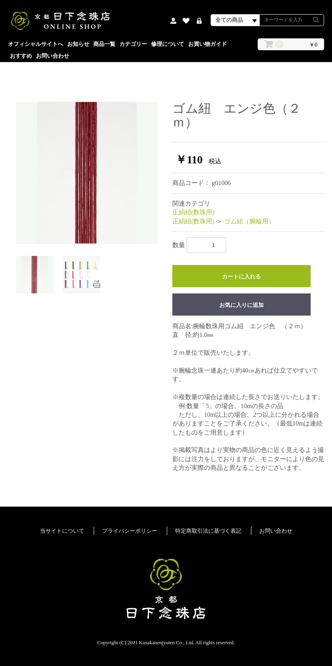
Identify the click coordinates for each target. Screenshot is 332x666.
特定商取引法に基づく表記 (208, 531)
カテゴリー (133, 44)
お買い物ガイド (207, 44)
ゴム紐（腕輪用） (249, 221)
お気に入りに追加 (241, 305)
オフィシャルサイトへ (35, 44)
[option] (87, 173)
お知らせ (78, 44)
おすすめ (21, 56)
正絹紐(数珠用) (193, 212)
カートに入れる (241, 276)
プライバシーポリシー (129, 531)
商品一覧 (104, 44)
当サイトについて (62, 531)
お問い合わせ (52, 56)
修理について (167, 44)
